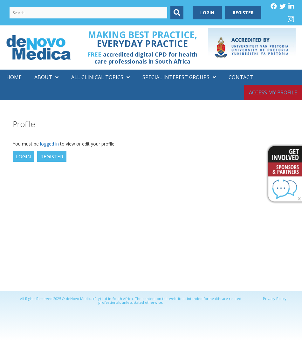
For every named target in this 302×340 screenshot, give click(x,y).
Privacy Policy (274, 298)
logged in (49, 144)
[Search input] (88, 12)
